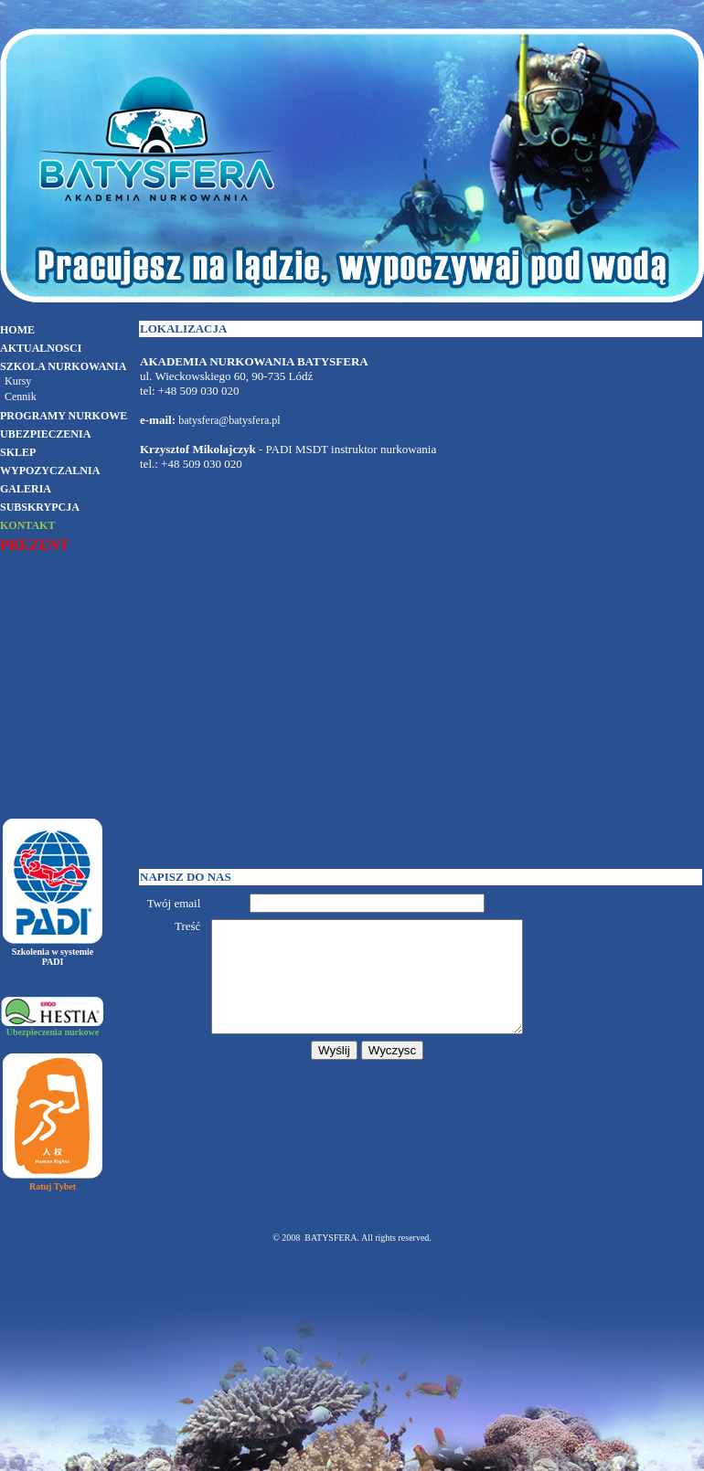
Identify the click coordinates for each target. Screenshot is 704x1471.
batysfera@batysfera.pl (229, 420)
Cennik (21, 396)
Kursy (18, 381)
